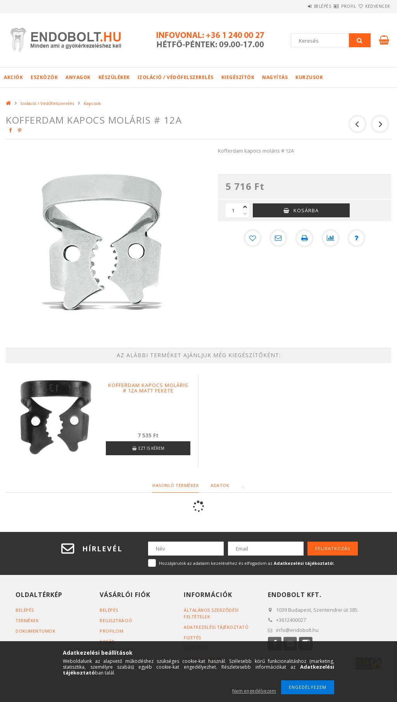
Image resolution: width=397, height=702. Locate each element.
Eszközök (44, 77)
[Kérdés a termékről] (357, 238)
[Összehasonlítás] (330, 238)
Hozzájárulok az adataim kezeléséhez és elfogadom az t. (247, 563)
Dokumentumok (35, 631)
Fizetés (192, 637)
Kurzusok (309, 77)
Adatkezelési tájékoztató (216, 627)
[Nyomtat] (304, 238)
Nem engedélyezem (254, 691)
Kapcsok (92, 103)
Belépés (300, 6)
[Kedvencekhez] (251, 238)
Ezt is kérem (151, 448)
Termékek (27, 620)
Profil (335, 6)
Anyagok (78, 77)
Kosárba (306, 210)
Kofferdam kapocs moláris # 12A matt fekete (148, 387)
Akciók (13, 77)
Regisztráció (116, 620)
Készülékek (114, 77)
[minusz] (245, 213)
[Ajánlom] (278, 238)
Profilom (111, 631)
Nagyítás (275, 77)
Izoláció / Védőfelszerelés (176, 77)
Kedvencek (373, 6)
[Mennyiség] (233, 210)
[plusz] (245, 206)
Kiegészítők (238, 77)
